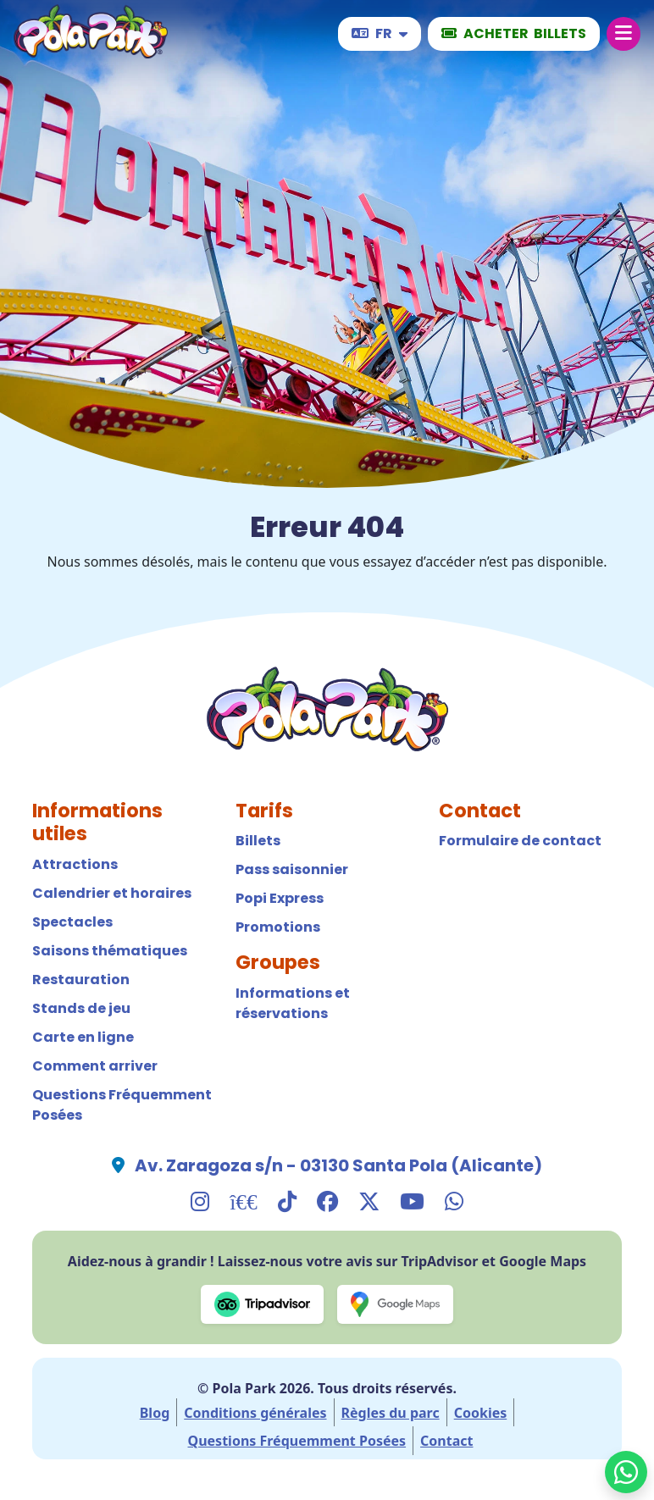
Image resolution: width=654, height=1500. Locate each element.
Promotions (278, 927)
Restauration (81, 979)
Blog (155, 1413)
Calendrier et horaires (111, 893)
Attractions (75, 864)
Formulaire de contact (520, 840)
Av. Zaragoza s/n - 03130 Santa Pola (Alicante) (338, 1165)
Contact (446, 1440)
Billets (258, 840)
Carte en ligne (83, 1037)
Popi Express (280, 898)
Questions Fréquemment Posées (122, 1105)
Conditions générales (255, 1413)
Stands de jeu (81, 1008)
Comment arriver (95, 1066)
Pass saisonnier (292, 869)
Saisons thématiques (109, 950)
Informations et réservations (293, 1003)
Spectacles (72, 922)
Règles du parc (390, 1413)
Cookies (480, 1413)
